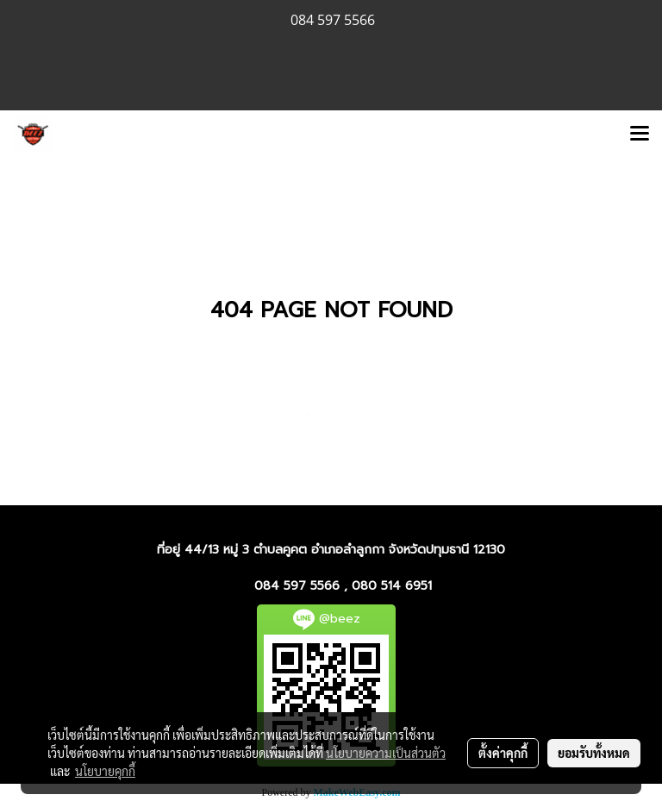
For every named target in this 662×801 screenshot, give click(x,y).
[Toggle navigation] (640, 134)
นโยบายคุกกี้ (105, 771)
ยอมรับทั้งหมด (594, 752)
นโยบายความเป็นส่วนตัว (386, 752)
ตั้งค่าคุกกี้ (503, 752)
